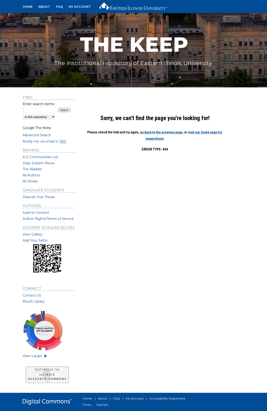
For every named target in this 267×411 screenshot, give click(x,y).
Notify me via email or (44, 141)
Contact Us (32, 295)
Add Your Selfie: (35, 240)
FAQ (116, 398)
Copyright (102, 404)
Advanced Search (37, 135)
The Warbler (32, 169)
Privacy (87, 404)
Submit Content (36, 213)
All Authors (31, 175)
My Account (135, 398)
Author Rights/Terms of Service (48, 219)
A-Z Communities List (40, 157)
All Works (30, 181)
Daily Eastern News (38, 163)
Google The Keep (37, 128)
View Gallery (32, 234)
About (102, 398)
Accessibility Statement (167, 398)
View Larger (35, 356)
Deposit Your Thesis (39, 197)
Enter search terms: (39, 104)
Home (87, 398)
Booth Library (34, 301)
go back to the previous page (161, 132)
